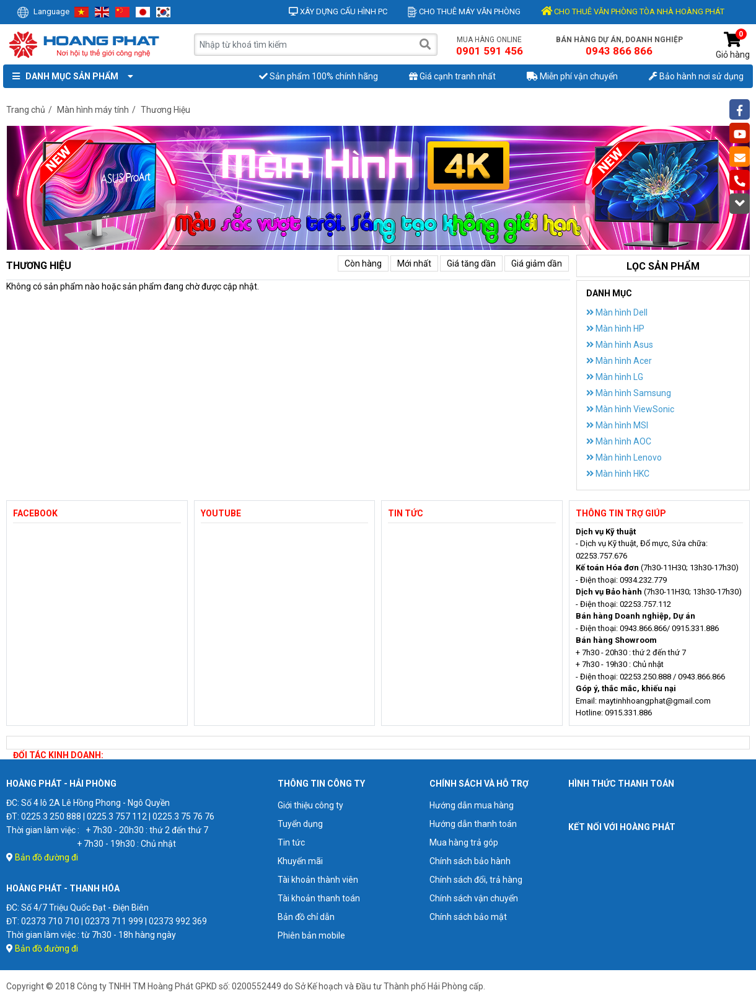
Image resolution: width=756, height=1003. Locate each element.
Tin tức (291, 842)
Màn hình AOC (618, 441)
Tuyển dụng (300, 824)
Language (43, 11)
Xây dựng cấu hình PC (338, 11)
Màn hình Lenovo (624, 457)
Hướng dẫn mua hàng (471, 805)
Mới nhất (414, 263)
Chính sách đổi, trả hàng (475, 880)
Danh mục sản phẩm (70, 76)
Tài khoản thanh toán (319, 898)
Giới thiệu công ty (310, 805)
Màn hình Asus (619, 345)
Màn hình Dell (617, 312)
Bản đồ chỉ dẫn (306, 917)
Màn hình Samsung (628, 393)
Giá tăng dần (471, 263)
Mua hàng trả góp (463, 842)
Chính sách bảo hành (470, 861)
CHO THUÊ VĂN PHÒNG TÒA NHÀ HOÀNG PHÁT (632, 11)
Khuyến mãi (300, 861)
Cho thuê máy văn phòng (464, 11)
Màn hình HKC (617, 474)
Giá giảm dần (536, 263)
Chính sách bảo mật (468, 917)
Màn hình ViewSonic (630, 409)
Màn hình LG (614, 377)
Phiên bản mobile (311, 935)
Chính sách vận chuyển (473, 898)
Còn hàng (363, 263)
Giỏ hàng (733, 46)
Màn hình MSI (617, 425)
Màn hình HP (615, 329)
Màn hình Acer (619, 361)
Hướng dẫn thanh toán (473, 824)
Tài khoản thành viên (318, 880)
